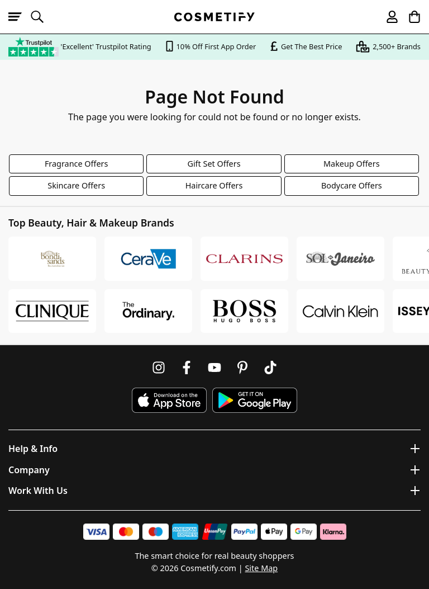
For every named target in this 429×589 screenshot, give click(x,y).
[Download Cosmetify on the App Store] (169, 400)
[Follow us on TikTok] (270, 367)
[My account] (387, 17)
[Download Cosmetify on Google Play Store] (254, 400)
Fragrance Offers (76, 163)
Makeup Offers (351, 163)
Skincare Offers (76, 185)
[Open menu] (19, 17)
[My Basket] (409, 17)
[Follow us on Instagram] (158, 367)
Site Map (261, 568)
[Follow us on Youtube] (214, 367)
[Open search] (42, 17)
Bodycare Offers (351, 185)
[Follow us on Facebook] (186, 367)
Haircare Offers (214, 185)
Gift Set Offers (213, 163)
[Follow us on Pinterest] (242, 367)
